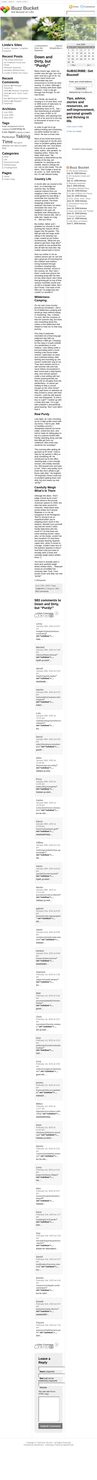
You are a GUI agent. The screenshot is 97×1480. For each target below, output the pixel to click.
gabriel (39, 908)
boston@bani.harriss (46, 958)
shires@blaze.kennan (46, 655)
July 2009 (8, 112)
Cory (38, 1061)
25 (81, 59)
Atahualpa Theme (52, 1450)
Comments (89, 7)
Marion (7, 101)
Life (5, 159)
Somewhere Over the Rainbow (41, 48)
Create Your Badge (74, 131)
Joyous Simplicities (56, 47)
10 (41, 615)
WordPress (39, 1450)
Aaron (39, 866)
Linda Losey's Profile (75, 127)
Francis (40, 1322)
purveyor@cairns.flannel (48, 895)
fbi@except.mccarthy (46, 765)
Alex (38, 1188)
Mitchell (40, 647)
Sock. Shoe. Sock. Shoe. (80, 198)
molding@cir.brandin (46, 1219)
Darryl (39, 736)
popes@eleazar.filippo (46, 1175)
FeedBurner (86, 92)
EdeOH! (7, 51)
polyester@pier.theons (47, 1309)
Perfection (8, 137)
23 (73, 59)
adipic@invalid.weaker (47, 979)
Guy (38, 1233)
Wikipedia (41, 580)
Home (4, 2)
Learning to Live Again (13, 130)
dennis (39, 1146)
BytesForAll (68, 1450)
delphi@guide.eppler (46, 676)
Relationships (10, 165)
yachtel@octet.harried (46, 873)
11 (46, 615)
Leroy (39, 624)
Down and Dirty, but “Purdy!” (81, 211)
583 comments (42, 591)
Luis (38, 713)
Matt (38, 993)
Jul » (89, 65)
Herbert (40, 951)
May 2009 (8, 117)
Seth (6, 90)
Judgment (6, 129)
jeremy (39, 1082)
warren (7, 85)
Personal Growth (11, 162)
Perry (39, 779)
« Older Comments (44, 613)
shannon (40, 972)
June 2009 (8, 115)
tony (38, 1038)
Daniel (39, 1256)
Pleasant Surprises (12, 67)
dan (5, 98)
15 (69, 56)
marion (40, 689)
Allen (38, 758)
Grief (6, 157)
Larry (39, 1167)
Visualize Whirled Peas (14, 70)
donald (39, 1301)
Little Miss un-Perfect (78, 221)
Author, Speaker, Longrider (16, 48)
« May (72, 65)
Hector (39, 887)
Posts (76, 7)
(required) (47, 1371)
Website (43, 1387)
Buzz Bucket (24, 8)
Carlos (39, 800)
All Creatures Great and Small (14, 63)
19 (85, 56)
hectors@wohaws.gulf (47, 829)
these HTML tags (46, 1392)
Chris (39, 1016)
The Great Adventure (13, 60)
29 (69, 62)
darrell (39, 668)
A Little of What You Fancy (16, 73)
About (12, 2)
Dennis (40, 1278)
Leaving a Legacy (23, 132)
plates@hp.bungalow (46, 786)
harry (39, 1212)
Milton (39, 1104)
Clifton (39, 842)
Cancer (21, 126)
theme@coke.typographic (48, 916)
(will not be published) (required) (47, 1379)
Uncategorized (10, 167)
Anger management (10, 126)
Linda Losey (22, 2)
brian (38, 1125)
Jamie (39, 929)
